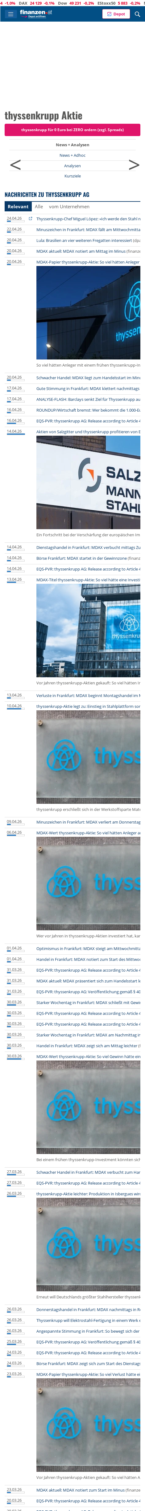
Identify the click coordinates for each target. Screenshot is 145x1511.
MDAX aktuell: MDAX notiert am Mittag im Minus (81, 251)
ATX (11, 3)
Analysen (72, 165)
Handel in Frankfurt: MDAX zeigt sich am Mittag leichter (86, 1045)
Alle (39, 206)
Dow (87, 3)
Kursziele (72, 176)
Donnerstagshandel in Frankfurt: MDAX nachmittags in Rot (90, 1309)
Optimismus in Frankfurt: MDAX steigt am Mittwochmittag (89, 948)
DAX (48, 3)
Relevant (18, 206)
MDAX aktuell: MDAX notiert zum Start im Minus (80, 1490)
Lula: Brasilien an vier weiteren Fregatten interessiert (84, 240)
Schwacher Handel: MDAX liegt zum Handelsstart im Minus (90, 377)
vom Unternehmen (69, 206)
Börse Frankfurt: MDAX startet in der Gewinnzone (81, 558)
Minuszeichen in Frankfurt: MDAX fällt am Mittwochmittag (89, 229)
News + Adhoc (72, 155)
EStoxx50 (131, 3)
